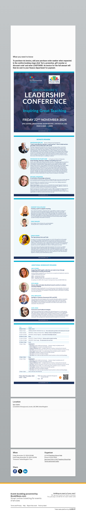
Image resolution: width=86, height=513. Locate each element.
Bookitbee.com (18, 496)
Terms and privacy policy (51, 461)
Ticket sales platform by (65, 509)
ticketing (27, 498)
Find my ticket (42, 505)
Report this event (32, 505)
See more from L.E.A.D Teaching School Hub (57, 459)
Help (24, 505)
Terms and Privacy (16, 505)
